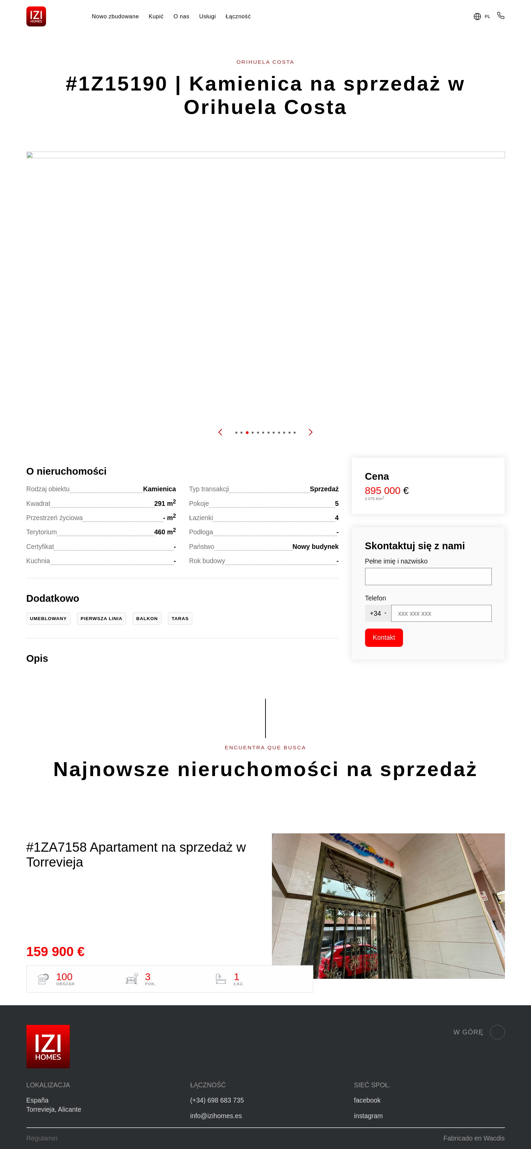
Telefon (375, 598)
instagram (368, 1116)
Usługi (207, 16)
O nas (181, 16)
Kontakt (384, 637)
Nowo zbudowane (115, 16)
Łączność (238, 16)
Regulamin (42, 1138)
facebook (367, 1100)
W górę (479, 1032)
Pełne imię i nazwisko (396, 561)
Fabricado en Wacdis (474, 1138)
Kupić (156, 16)
